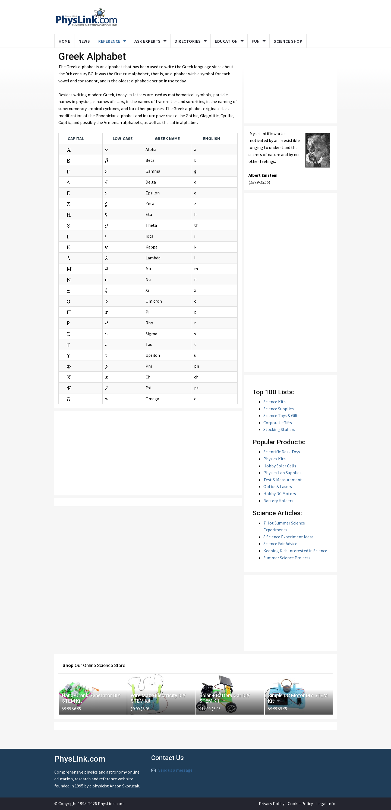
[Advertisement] (148, 453)
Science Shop (288, 41)
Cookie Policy (300, 803)
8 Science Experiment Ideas (288, 536)
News (84, 41)
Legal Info (325, 803)
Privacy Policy (271, 803)
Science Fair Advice (280, 543)
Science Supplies (278, 408)
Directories (188, 41)
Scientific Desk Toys (281, 451)
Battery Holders (278, 500)
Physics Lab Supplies (282, 472)
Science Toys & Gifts (281, 415)
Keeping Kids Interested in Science (295, 550)
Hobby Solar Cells (279, 465)
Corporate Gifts (277, 422)
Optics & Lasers (277, 486)
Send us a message (175, 770)
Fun (256, 41)
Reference (109, 41)
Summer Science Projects (286, 557)
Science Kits (274, 401)
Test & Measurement (282, 479)
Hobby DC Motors (279, 493)
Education (226, 41)
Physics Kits (274, 458)
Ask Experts (147, 41)
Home (64, 41)
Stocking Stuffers (279, 429)
